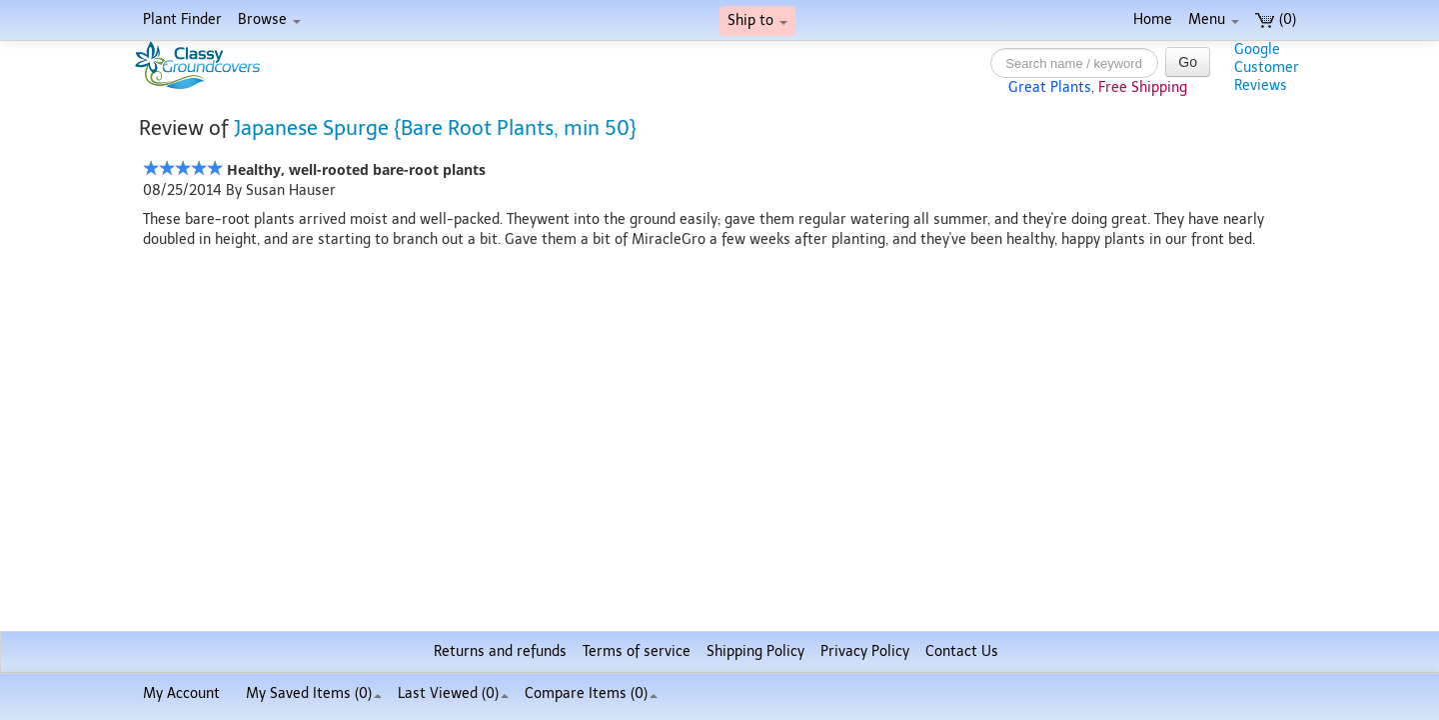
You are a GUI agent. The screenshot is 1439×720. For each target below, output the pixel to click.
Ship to (757, 20)
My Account (181, 693)
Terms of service (637, 651)
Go (1187, 62)
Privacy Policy (864, 651)
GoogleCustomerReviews (1266, 67)
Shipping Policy (755, 651)
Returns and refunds (500, 651)
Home (1152, 19)
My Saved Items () (314, 693)
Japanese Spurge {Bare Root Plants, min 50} (435, 128)
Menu (1213, 19)
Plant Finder (182, 19)
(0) (1275, 19)
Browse (269, 19)
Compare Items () (591, 693)
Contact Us (961, 651)
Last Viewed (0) (453, 693)
